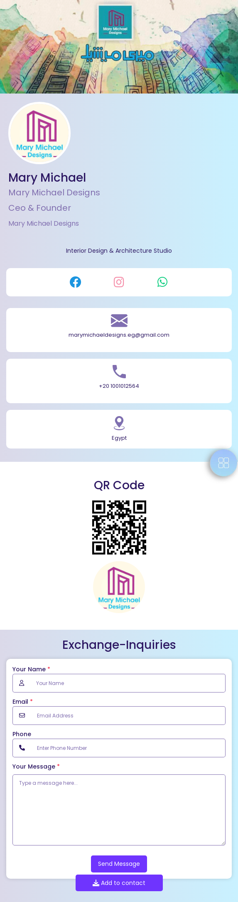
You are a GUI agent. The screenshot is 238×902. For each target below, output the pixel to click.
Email (22, 701)
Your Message (36, 766)
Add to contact (119, 883)
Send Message (119, 864)
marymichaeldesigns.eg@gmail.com (119, 335)
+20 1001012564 (119, 386)
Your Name (31, 669)
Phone (21, 734)
